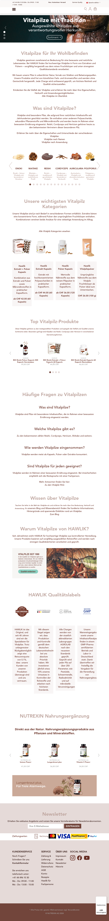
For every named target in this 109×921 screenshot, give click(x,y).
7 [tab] (51, 184)
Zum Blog (54, 514)
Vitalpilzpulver (87, 269)
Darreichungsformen (54, 335)
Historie (59, 866)
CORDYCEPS (61, 168)
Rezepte (45, 877)
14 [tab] (76, 184)
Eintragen (72, 826)
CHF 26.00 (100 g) (87, 295)
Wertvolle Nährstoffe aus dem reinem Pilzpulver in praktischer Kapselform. (65, 280)
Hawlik (22, 266)
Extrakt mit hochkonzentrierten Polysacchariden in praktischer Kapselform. (43, 280)
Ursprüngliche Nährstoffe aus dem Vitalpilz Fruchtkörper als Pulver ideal (87, 280)
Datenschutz (47, 866)
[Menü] (105, 897)
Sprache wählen (92, 2)
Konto (44, 873)
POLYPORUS (90, 168)
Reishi (49, 124)
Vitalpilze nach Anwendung (54, 142)
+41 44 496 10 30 (20, 877)
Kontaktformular (20, 863)
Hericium (73, 124)
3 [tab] (37, 184)
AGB (43, 870)
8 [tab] (55, 184)
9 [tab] (58, 184)
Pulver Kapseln (65, 269)
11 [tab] (65, 184)
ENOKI (18, 168)
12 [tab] (69, 184)
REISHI (47, 168)
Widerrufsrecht (48, 863)
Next (98, 166)
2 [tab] (34, 184)
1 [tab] (30, 184)
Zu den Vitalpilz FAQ (54, 485)
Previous (10, 166)
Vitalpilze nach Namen (54, 139)
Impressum (61, 856)
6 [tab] (48, 184)
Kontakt (59, 859)
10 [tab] (62, 184)
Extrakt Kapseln (43, 269)
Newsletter (61, 863)
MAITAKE (33, 168)
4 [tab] (41, 184)
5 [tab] (44, 184)
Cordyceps (59, 124)
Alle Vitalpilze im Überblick (54, 96)
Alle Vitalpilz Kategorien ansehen (54, 231)
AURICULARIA (76, 168)
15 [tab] (79, 184)
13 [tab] (72, 184)
